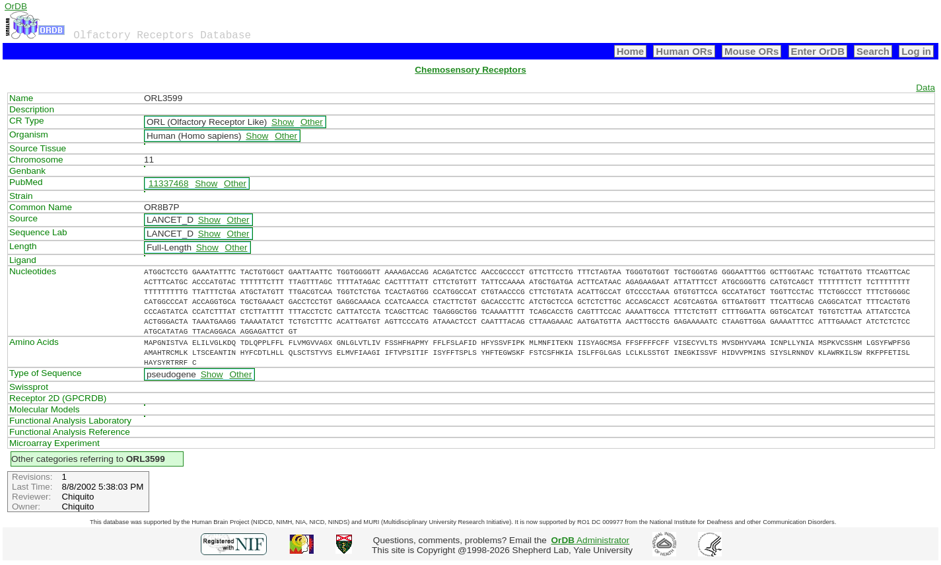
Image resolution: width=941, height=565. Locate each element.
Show (282, 122)
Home (631, 51)
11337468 (168, 183)
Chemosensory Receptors (470, 70)
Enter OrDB (818, 51)
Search (872, 51)
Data (925, 88)
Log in (916, 51)
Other (311, 122)
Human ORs (684, 51)
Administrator (590, 540)
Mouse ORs (751, 51)
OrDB (16, 6)
